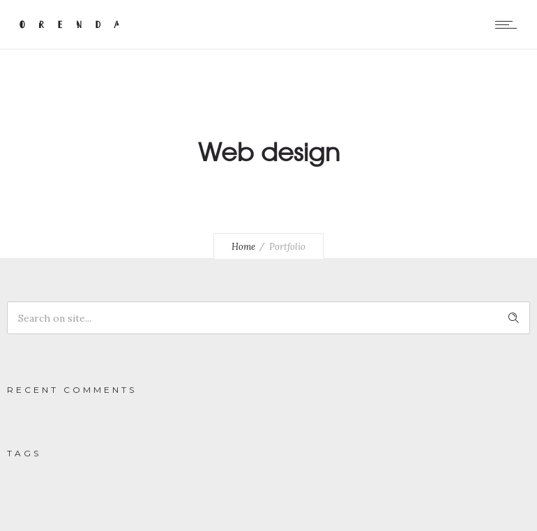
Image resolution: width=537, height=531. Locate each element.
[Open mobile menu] (509, 24)
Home (243, 247)
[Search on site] (268, 317)
